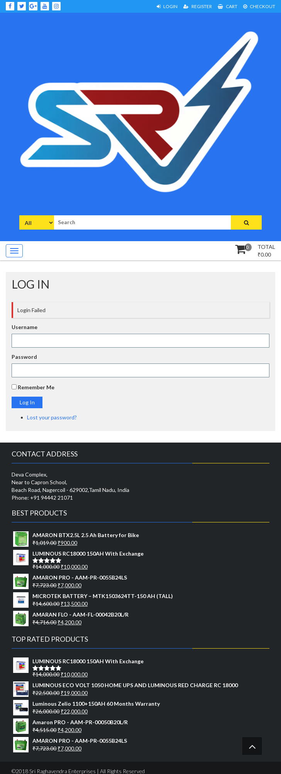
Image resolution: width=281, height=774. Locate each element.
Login (167, 6)
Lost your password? (52, 417)
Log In (27, 402)
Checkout (259, 6)
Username (24, 327)
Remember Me (36, 387)
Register (197, 6)
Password (24, 356)
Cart (227, 6)
